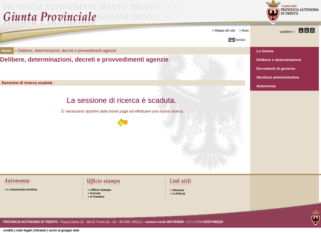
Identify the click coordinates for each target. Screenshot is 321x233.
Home (6, 51)
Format (94, 193)
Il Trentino (96, 196)
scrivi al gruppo (64, 230)
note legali (24, 230)
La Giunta (264, 51)
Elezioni (177, 190)
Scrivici (240, 40)
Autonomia (266, 86)
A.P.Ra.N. (178, 193)
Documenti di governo (275, 68)
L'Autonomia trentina (21, 189)
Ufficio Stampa (99, 189)
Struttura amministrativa (277, 77)
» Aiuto (244, 30)
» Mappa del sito (223, 30)
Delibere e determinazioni (278, 60)
